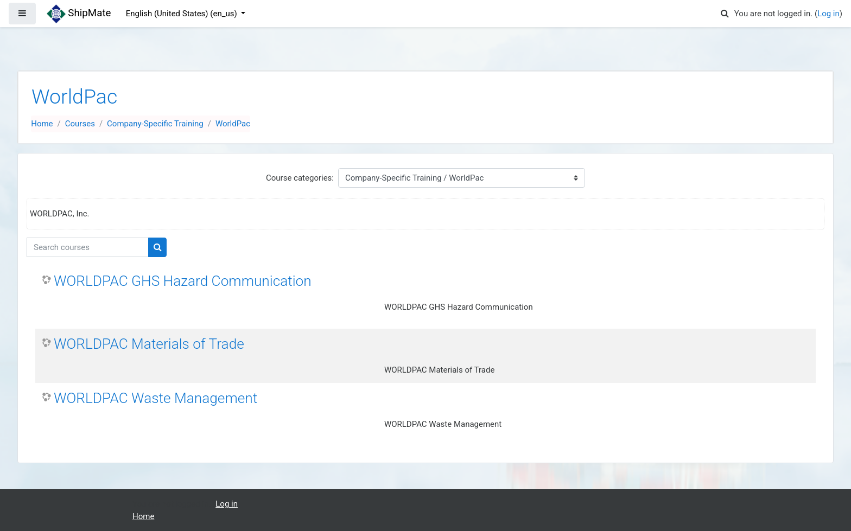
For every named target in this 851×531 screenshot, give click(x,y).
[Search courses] (88, 248)
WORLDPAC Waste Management (155, 398)
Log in (828, 13)
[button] (725, 14)
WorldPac (232, 124)
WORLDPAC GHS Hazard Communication (183, 281)
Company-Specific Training (155, 124)
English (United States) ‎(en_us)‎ (182, 13)
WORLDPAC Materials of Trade (149, 344)
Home (42, 124)
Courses (80, 124)
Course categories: (300, 178)
